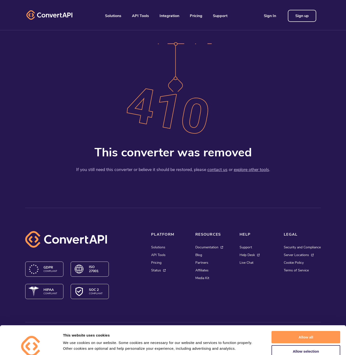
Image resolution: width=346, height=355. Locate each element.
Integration (169, 15)
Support (220, 15)
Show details (252, 345)
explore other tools (251, 169)
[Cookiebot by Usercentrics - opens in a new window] (31, 345)
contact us (217, 169)
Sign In (270, 15)
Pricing (196, 15)
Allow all (306, 310)
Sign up (302, 15)
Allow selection (306, 324)
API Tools (140, 15)
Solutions (113, 15)
